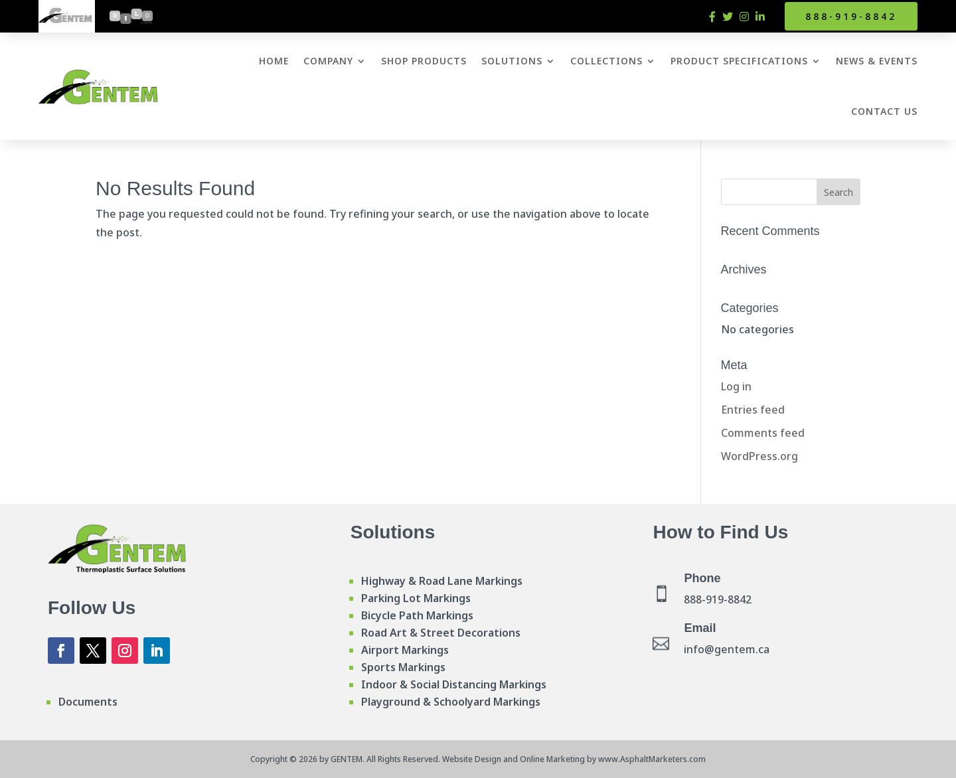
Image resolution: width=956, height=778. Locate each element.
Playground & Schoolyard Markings (450, 701)
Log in (736, 386)
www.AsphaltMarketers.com (652, 759)
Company (328, 60)
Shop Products (424, 60)
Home (274, 60)
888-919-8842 (851, 16)
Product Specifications (739, 60)
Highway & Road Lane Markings (441, 581)
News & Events (876, 60)
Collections (606, 60)
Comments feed (763, 433)
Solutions (511, 60)
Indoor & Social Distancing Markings (453, 684)
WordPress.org (759, 456)
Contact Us (884, 111)
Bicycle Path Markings (417, 615)
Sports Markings (403, 667)
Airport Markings (405, 650)
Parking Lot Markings (416, 598)
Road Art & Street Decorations (440, 632)
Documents (88, 701)
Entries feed (753, 409)
